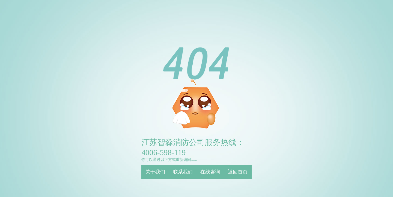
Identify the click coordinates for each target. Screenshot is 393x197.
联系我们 (183, 172)
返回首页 (238, 172)
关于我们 (155, 172)
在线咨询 (210, 172)
